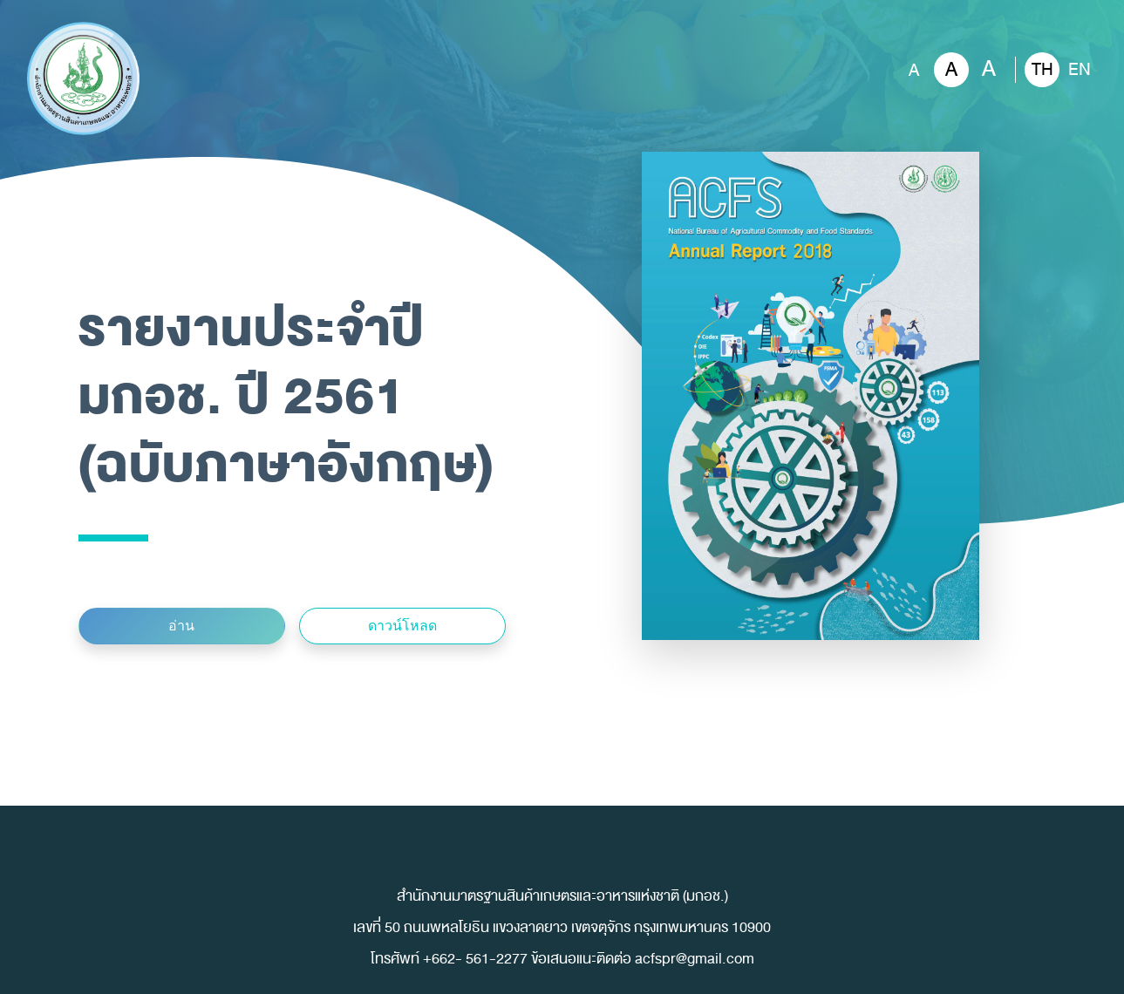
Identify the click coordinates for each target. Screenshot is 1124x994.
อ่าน (181, 625)
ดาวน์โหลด (402, 625)
